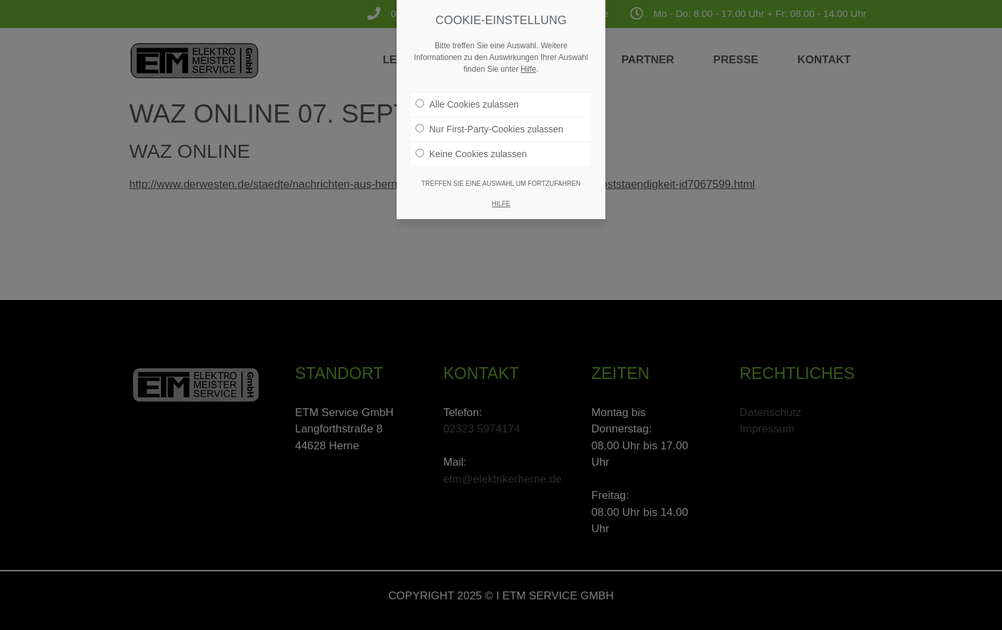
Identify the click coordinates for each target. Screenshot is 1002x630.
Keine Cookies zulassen (471, 148)
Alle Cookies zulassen (467, 98)
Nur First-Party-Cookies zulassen (489, 123)
